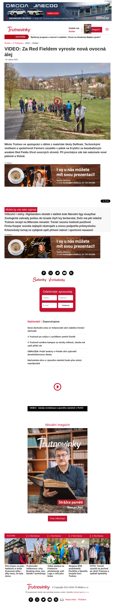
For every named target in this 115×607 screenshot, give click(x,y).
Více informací (57, 518)
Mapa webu (70, 599)
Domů (7, 43)
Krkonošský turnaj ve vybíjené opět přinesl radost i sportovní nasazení (48, 230)
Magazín (96, 29)
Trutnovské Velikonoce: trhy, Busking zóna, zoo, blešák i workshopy (36, 570)
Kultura (11, 536)
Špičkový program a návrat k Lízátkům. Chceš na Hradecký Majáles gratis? (66, 37)
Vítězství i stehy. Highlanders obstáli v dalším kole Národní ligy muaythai (50, 214)
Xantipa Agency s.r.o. (81, 592)
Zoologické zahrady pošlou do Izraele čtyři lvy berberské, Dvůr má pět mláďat (53, 218)
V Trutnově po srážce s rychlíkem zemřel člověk (51, 336)
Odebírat (65, 305)
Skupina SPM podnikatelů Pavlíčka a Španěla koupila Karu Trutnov (78, 571)
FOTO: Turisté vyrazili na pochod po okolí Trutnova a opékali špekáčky (99, 570)
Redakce (82, 599)
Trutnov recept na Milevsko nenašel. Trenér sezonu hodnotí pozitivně (47, 222)
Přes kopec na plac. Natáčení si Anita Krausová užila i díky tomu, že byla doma (15, 571)
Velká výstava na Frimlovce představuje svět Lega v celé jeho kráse (55, 571)
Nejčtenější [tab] (34, 321)
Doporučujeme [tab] (51, 321)
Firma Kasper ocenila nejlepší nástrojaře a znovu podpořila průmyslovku (50, 226)
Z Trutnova (18, 43)
